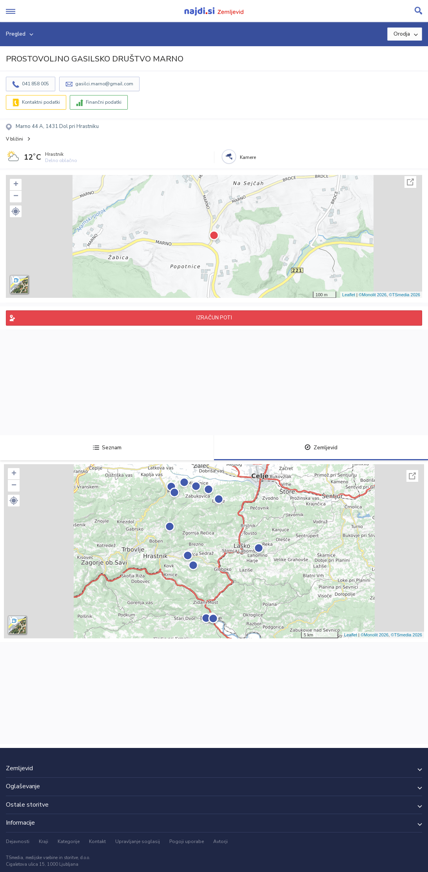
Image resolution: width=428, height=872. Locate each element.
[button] (16, 211)
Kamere (248, 157)
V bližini (14, 139)
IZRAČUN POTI (214, 317)
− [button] (15, 196)
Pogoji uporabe (186, 841)
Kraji (43, 841)
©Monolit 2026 (372, 294)
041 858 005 (35, 84)
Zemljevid (321, 447)
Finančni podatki (104, 102)
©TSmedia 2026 (404, 294)
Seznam (107, 447)
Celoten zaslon (410, 182)
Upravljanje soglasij (137, 841)
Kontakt (97, 841)
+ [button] (15, 185)
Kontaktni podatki (41, 102)
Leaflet (348, 294)
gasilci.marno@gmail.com (104, 84)
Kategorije (69, 841)
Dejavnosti (17, 841)
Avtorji (220, 841)
